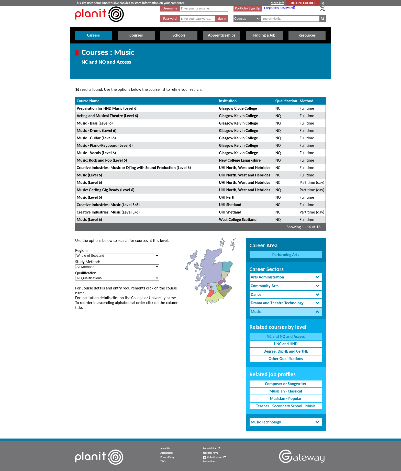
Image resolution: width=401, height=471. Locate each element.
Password (169, 18)
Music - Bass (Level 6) (95, 123)
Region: (81, 250)
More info (277, 3)
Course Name (88, 100)
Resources (307, 35)
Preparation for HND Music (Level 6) (107, 108)
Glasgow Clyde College (238, 108)
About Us (165, 448)
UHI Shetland (230, 204)
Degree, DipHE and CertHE (285, 351)
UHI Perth (227, 197)
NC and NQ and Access (286, 336)
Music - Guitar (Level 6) (96, 138)
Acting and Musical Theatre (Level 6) (107, 115)
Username (170, 8)
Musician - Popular (286, 398)
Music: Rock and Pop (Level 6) (102, 160)
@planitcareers (214, 457)
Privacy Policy (167, 457)
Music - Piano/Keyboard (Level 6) (105, 145)
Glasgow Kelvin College (238, 115)
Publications (209, 461)
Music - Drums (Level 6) (96, 130)
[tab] (286, 277)
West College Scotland (238, 219)
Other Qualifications (286, 358)
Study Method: (87, 261)
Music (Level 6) (89, 175)
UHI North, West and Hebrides (244, 167)
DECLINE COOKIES (303, 3)
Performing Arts (285, 254)
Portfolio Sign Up (247, 8)
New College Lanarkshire (240, 160)
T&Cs (162, 461)
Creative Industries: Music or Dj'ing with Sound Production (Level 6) (134, 167)
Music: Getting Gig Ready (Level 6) (106, 189)
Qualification (286, 100)
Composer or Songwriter (285, 383)
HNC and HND (285, 343)
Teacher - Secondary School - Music (285, 405)
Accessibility (166, 452)
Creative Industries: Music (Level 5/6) (108, 204)
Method (306, 100)
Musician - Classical (285, 391)
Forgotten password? (279, 7)
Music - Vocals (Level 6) (96, 152)
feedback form (210, 452)
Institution (228, 100)
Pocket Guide (211, 448)
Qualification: (86, 273)
